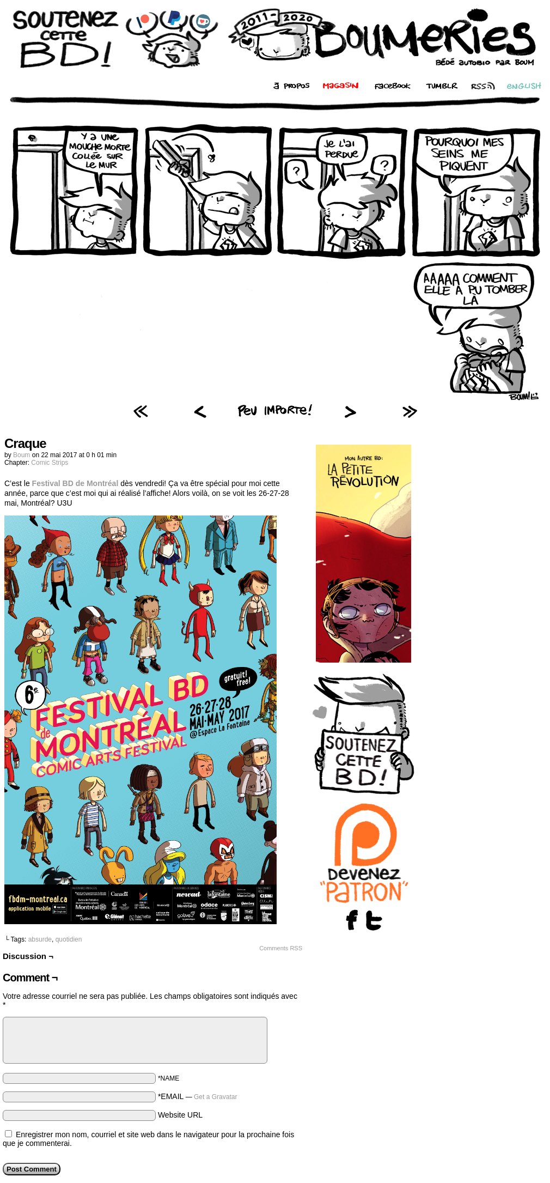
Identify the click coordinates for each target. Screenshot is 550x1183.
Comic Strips (49, 462)
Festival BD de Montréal (75, 483)
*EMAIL (197, 1096)
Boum (21, 455)
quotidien (69, 939)
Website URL (180, 1115)
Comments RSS (280, 948)
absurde (40, 939)
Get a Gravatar (215, 1097)
